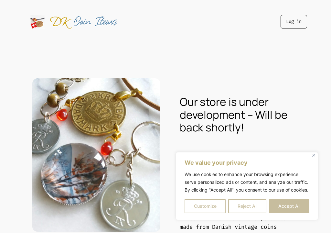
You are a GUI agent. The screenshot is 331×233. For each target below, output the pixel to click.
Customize (205, 206)
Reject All (247, 206)
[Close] (313, 155)
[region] (247, 186)
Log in (294, 21)
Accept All (289, 206)
